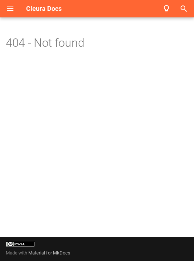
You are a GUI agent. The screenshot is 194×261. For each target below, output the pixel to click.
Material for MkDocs (49, 253)
